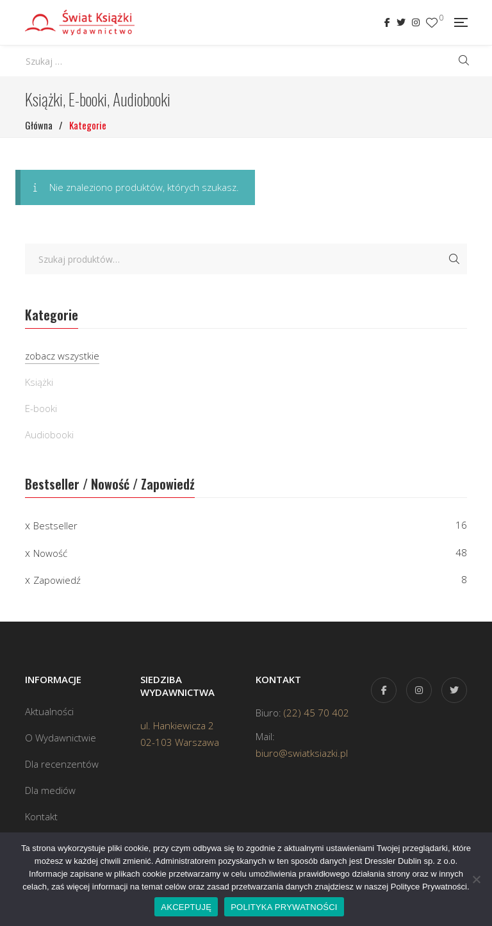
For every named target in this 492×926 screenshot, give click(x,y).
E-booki (41, 408)
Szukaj (454, 259)
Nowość (50, 553)
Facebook (387, 22)
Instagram (416, 22)
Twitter (401, 22)
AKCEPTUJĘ (186, 907)
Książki (39, 382)
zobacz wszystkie (62, 355)
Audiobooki (49, 434)
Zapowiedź (57, 580)
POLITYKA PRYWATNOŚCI (284, 907)
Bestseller (55, 525)
